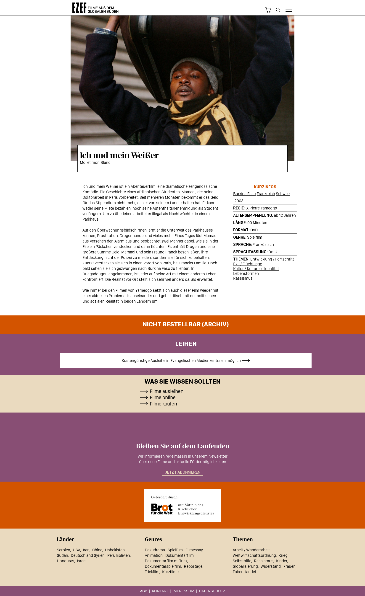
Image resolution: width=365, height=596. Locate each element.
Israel (81, 560)
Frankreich (266, 193)
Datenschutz (212, 590)
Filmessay (194, 549)
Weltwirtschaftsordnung (254, 555)
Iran (86, 549)
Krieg (283, 555)
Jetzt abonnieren (182, 472)
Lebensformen (246, 273)
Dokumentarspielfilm (163, 566)
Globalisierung (245, 566)
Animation (154, 555)
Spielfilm (254, 237)
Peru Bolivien (118, 555)
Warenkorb (268, 10)
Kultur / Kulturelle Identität (256, 268)
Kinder (281, 560)
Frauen (289, 566)
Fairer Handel (244, 571)
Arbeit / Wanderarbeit (251, 549)
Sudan (62, 555)
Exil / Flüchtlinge (247, 263)
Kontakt (160, 590)
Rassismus (243, 278)
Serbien (63, 549)
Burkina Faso (244, 193)
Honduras (65, 560)
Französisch (263, 244)
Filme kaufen (163, 404)
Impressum (183, 590)
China (97, 549)
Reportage (193, 566)
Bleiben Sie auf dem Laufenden (182, 446)
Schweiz (283, 193)
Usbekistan (115, 549)
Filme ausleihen (166, 391)
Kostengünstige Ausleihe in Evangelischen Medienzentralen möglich (181, 360)
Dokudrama (155, 549)
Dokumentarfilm (179, 555)
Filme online (163, 397)
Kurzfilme (170, 571)
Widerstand (271, 566)
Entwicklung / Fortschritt (272, 259)
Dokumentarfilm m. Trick (166, 560)
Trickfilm (152, 571)
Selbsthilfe (242, 560)
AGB (143, 590)
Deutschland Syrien (88, 555)
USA (76, 549)
